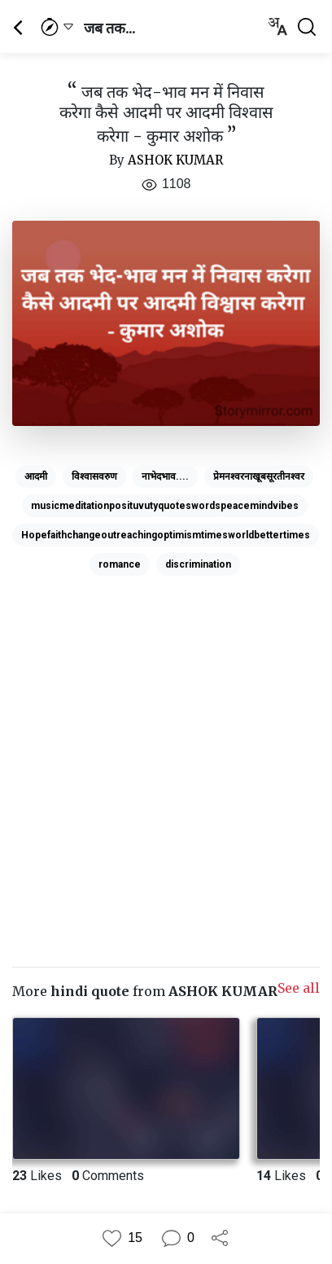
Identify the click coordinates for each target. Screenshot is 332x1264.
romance (119, 564)
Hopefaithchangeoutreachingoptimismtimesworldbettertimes (165, 535)
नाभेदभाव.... (165, 476)
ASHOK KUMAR (175, 160)
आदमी (36, 476)
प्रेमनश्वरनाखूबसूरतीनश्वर (259, 476)
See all (298, 988)
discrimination (198, 564)
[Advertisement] (166, 748)
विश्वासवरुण (94, 476)
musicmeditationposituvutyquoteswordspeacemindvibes (164, 505)
